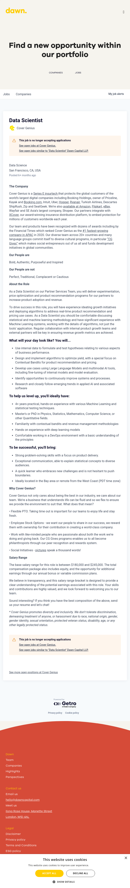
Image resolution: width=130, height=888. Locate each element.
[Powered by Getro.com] (65, 703)
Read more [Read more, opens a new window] (95, 865)
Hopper (64, 202)
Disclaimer (13, 834)
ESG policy (13, 851)
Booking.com (33, 202)
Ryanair (75, 202)
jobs (6, 94)
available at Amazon (77, 206)
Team (10, 760)
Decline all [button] (80, 873)
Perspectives (15, 777)
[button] (65, 881)
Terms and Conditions (21, 845)
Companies (14, 766)
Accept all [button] (49, 873)
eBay (106, 206)
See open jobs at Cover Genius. (37, 145)
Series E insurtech (45, 193)
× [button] (125, 858)
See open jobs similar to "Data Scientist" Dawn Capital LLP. (53, 150)
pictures (40, 550)
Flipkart (97, 206)
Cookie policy (72, 713)
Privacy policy (55, 713)
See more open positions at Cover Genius (33, 672)
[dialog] (65, 871)
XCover (14, 215)
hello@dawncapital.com (23, 800)
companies (23, 94)
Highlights (13, 771)
